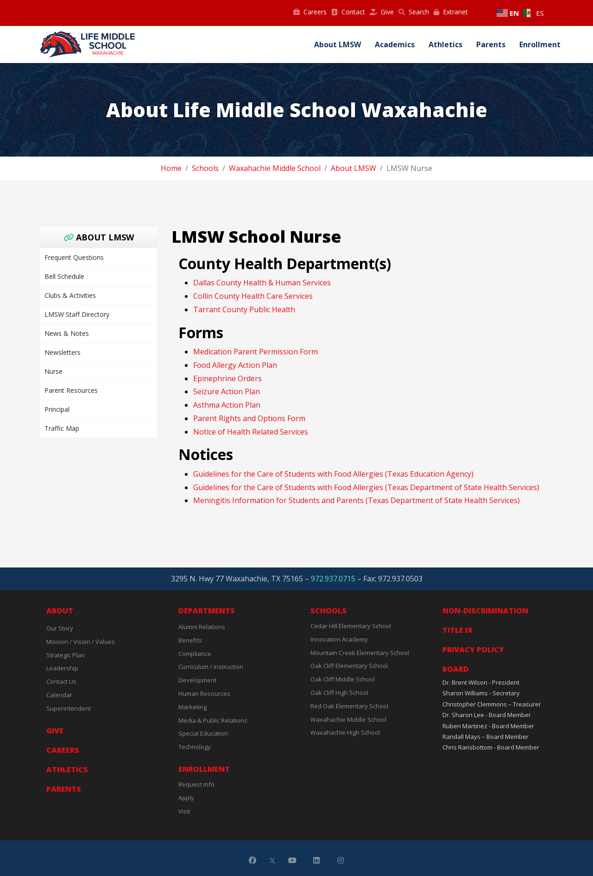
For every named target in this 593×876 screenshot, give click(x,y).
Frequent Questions (74, 257)
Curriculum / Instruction (210, 666)
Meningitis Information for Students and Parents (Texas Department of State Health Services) (356, 500)
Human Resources (204, 693)
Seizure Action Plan (226, 391)
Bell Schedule (64, 276)
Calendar (59, 695)
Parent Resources (71, 390)
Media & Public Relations (212, 720)
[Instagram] (340, 860)
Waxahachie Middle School (348, 719)
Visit (184, 811)
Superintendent (68, 708)
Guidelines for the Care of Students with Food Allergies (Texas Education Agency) (333, 474)
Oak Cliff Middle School (342, 679)
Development (197, 680)
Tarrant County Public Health (244, 309)
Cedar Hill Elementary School (350, 626)
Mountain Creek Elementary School (359, 653)
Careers (310, 11)
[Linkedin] (316, 860)
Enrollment (540, 44)
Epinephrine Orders (227, 378)
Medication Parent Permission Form (255, 352)
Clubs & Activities (70, 295)
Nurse (53, 371)
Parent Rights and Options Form (249, 418)
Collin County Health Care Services (253, 296)
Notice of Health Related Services (250, 432)
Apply (186, 798)
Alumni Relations (201, 627)
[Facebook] (252, 860)
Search (413, 11)
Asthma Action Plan (226, 405)
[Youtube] (292, 860)
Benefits (190, 640)
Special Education (203, 733)
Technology (194, 747)
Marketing (192, 707)
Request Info (196, 784)
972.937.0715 (333, 578)
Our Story (59, 628)
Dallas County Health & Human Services (262, 282)
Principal (56, 409)
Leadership (62, 668)
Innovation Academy (339, 639)
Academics (395, 44)
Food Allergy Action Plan (235, 365)
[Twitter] (272, 860)
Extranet (451, 11)
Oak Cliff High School (339, 692)
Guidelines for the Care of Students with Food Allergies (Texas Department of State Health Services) (366, 487)
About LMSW (337, 44)
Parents (490, 44)
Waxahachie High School (345, 732)
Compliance (194, 653)
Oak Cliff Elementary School (349, 666)
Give (382, 11)
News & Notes (66, 333)
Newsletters (62, 352)
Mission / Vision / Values (80, 641)
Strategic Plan (65, 655)
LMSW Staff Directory (76, 314)
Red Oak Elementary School (349, 706)
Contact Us (61, 681)
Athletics (445, 44)
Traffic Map (61, 428)
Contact (348, 11)
